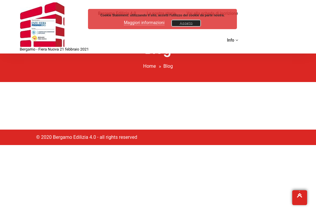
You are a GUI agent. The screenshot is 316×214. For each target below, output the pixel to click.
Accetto (186, 23)
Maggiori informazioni (144, 22)
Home (149, 66)
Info (232, 40)
